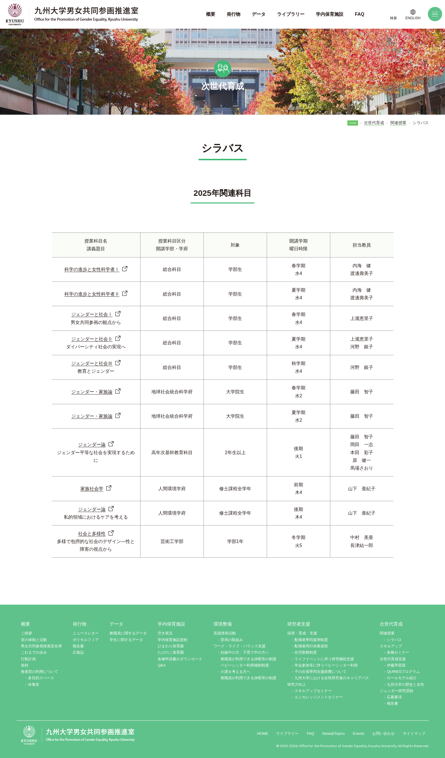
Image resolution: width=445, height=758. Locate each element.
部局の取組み (232, 640)
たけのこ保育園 (171, 652)
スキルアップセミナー (313, 691)
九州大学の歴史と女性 (405, 684)
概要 (25, 624)
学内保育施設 (171, 624)
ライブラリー (287, 733)
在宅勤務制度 (305, 652)
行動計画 (28, 659)
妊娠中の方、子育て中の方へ (245, 652)
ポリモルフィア (86, 640)
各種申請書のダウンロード (180, 659)
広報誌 (78, 652)
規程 (24, 665)
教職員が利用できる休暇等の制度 (248, 659)
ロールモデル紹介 (402, 678)
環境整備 (222, 624)
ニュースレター (86, 633)
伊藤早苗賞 (396, 665)
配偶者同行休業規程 (311, 646)
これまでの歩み (34, 652)
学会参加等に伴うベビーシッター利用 (326, 665)
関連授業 (398, 122)
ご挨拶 (26, 633)
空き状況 (165, 633)
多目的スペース (41, 678)
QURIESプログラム (403, 671)
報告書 (78, 646)
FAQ (310, 733)
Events (358, 733)
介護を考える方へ (235, 671)
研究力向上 (296, 684)
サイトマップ (414, 733)
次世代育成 (374, 122)
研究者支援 (298, 624)
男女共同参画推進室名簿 (41, 646)
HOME (352, 122)
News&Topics (333, 733)
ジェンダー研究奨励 (396, 691)
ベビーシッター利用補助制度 (245, 665)
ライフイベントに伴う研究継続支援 (324, 659)
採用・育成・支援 (302, 633)
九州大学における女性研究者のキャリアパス (331, 678)
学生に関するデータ (126, 640)
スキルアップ (391, 646)
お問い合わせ (383, 733)
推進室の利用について (39, 671)
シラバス (394, 640)
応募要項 (394, 697)
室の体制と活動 (34, 640)
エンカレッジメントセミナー (318, 697)
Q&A (161, 665)
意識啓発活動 (224, 633)
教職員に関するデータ (128, 633)
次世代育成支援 (393, 659)
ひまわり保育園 (171, 646)
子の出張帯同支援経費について (320, 671)
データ (116, 624)
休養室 (33, 684)
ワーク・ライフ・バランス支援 (239, 646)
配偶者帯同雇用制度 (311, 640)
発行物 (79, 624)
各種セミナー (398, 652)
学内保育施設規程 (172, 640)
